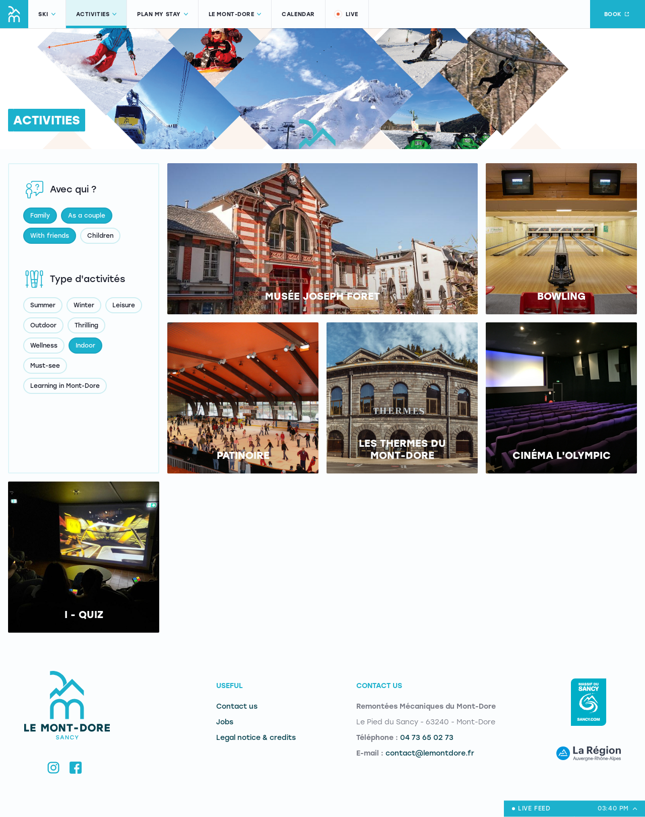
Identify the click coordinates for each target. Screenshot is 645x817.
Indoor (85, 345)
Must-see (45, 365)
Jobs (224, 722)
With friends (49, 235)
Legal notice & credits (256, 737)
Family (40, 215)
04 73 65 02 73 (427, 737)
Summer (42, 305)
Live (345, 14)
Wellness (43, 345)
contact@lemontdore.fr (429, 753)
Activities (96, 14)
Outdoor (43, 325)
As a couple (86, 215)
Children (100, 235)
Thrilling (86, 325)
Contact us (236, 706)
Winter (84, 305)
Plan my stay (162, 14)
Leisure (123, 305)
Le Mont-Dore (235, 14)
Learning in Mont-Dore (65, 385)
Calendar (298, 14)
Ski (46, 14)
